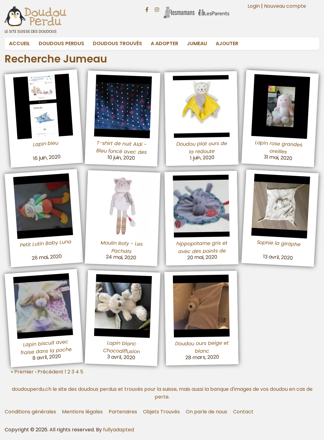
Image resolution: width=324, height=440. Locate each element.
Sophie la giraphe (279, 243)
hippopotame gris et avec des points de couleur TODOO (201, 251)
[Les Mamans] (179, 8)
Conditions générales (30, 411)
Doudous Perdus (61, 43)
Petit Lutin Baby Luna (45, 243)
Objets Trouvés (161, 411)
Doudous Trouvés (117, 43)
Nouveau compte (285, 6)
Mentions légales (82, 411)
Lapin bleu (46, 143)
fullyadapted (118, 429)
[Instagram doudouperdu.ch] (157, 9)
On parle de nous (206, 411)
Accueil (19, 43)
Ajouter (227, 43)
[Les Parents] (214, 8)
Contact (243, 411)
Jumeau (197, 43)
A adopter (164, 43)
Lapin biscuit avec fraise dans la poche (46, 347)
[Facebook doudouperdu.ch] (147, 9)
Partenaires (123, 411)
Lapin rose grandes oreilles (279, 147)
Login (254, 6)
